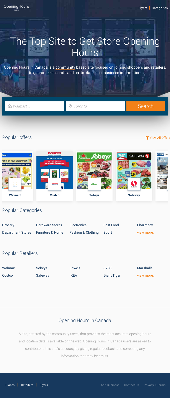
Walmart (8, 268)
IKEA (73, 275)
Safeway (42, 275)
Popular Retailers (20, 253)
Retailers (27, 385)
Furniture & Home (49, 232)
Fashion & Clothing (84, 232)
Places (10, 385)
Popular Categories (22, 210)
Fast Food (111, 225)
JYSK (107, 268)
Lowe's (75, 268)
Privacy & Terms (154, 385)
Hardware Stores (49, 225)
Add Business (110, 385)
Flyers (143, 8)
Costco (7, 275)
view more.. (146, 232)
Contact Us (131, 385)
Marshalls (144, 268)
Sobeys (41, 268)
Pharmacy (145, 225)
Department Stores (16, 232)
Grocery (8, 225)
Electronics (78, 225)
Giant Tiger (112, 275)
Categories (160, 8)
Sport (107, 232)
